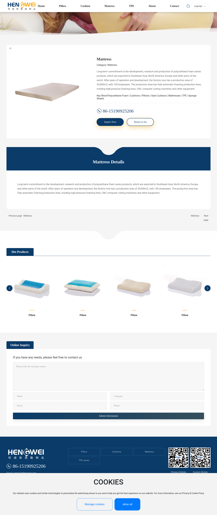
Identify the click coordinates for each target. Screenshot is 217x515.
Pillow (32, 315)
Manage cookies (94, 504)
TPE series (84, 460)
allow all (127, 504)
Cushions (116, 451)
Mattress (28, 216)
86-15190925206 (118, 110)
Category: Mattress (107, 65)
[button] (9, 288)
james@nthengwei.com (25, 473)
